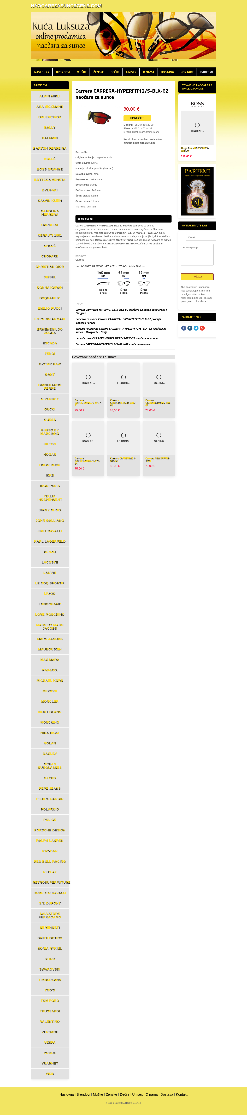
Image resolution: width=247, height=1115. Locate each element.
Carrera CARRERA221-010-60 (123, 459)
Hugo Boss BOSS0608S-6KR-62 (195, 149)
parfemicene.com (111, 1108)
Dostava (167, 72)
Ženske (98, 72)
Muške (82, 72)
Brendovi (63, 72)
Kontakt (187, 72)
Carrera (79, 259)
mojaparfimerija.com (134, 1108)
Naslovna (41, 72)
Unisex (131, 72)
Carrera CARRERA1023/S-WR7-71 (88, 402)
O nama (148, 72)
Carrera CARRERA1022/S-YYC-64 (87, 460)
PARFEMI (206, 72)
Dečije (115, 72)
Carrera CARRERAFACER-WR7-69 (123, 402)
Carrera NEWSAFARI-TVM (157, 459)
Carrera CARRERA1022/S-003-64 (158, 402)
